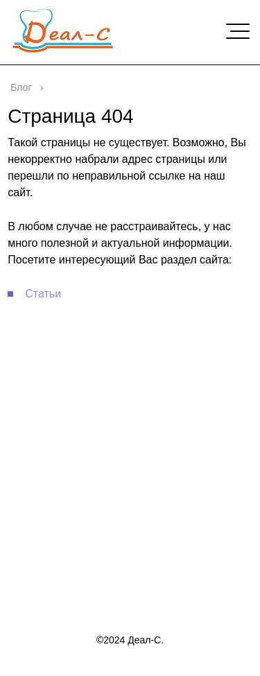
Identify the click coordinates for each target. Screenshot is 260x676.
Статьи (43, 294)
